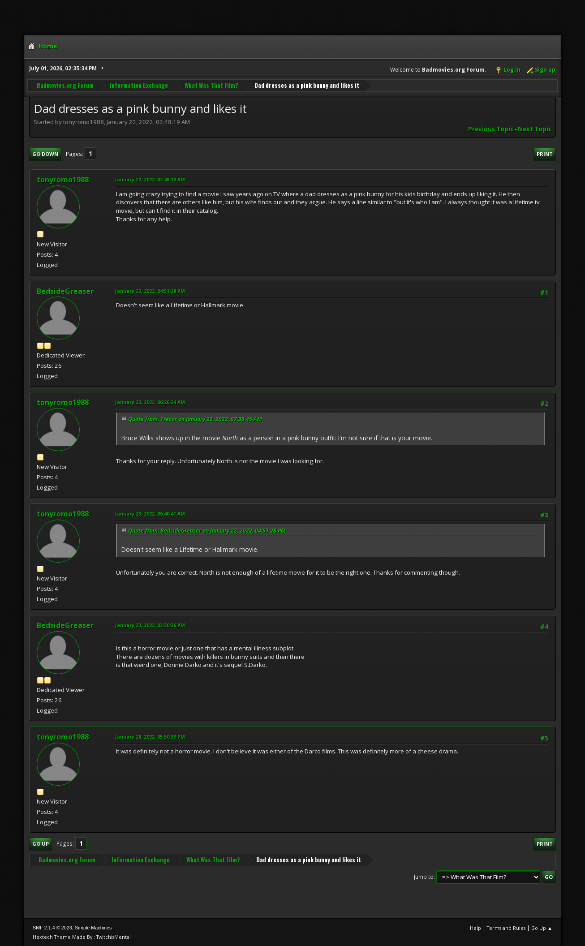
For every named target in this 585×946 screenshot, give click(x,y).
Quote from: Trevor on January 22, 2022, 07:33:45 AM (195, 419)
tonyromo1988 (63, 180)
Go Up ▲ (541, 927)
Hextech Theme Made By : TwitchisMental (82, 936)
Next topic (534, 129)
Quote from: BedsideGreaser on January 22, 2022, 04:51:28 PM (207, 530)
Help (475, 927)
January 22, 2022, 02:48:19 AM (150, 179)
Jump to (424, 877)
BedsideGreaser (65, 291)
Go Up (40, 843)
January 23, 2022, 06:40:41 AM (150, 513)
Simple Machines (93, 927)
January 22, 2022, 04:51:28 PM (150, 291)
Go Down (45, 153)
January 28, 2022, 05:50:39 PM (150, 736)
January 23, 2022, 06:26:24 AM (150, 402)
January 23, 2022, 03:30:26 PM (150, 625)
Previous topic (490, 129)
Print (545, 153)
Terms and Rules (506, 927)
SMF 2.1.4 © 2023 (52, 927)
